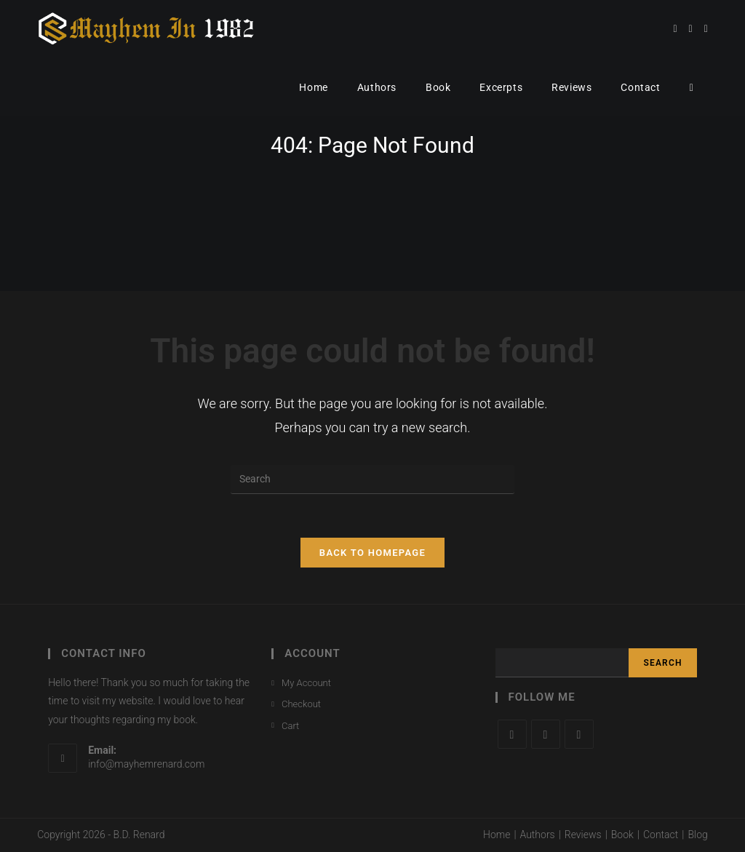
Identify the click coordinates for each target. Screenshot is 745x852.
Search (662, 663)
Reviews (583, 834)
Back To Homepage (372, 552)
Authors (537, 834)
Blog (697, 834)
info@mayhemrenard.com (146, 764)
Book (622, 834)
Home (496, 834)
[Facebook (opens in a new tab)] (690, 28)
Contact (660, 834)
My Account (306, 682)
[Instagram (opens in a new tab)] (706, 28)
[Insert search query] (372, 479)
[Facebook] (545, 734)
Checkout (301, 703)
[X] (512, 734)
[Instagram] (579, 734)
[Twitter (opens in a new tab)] (674, 28)
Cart (290, 725)
